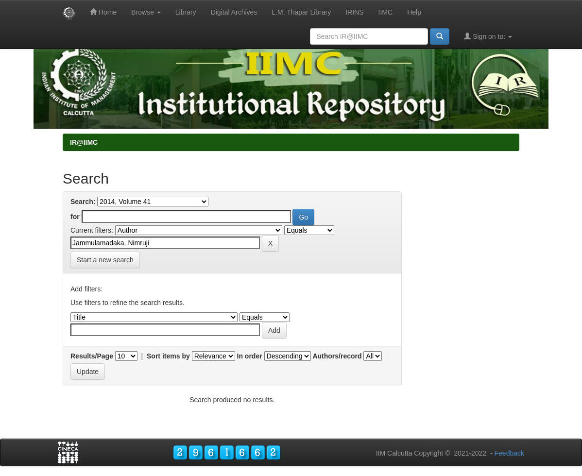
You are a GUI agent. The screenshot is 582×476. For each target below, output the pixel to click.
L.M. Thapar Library (301, 12)
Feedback (509, 453)
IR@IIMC (84, 142)
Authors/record (336, 356)
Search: (82, 201)
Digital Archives (234, 12)
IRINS (354, 12)
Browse (146, 12)
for (75, 217)
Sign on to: (488, 36)
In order (249, 356)
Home (103, 12)
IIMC (385, 12)
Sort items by (168, 356)
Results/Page (91, 356)
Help (414, 12)
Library (185, 12)
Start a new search (105, 260)
